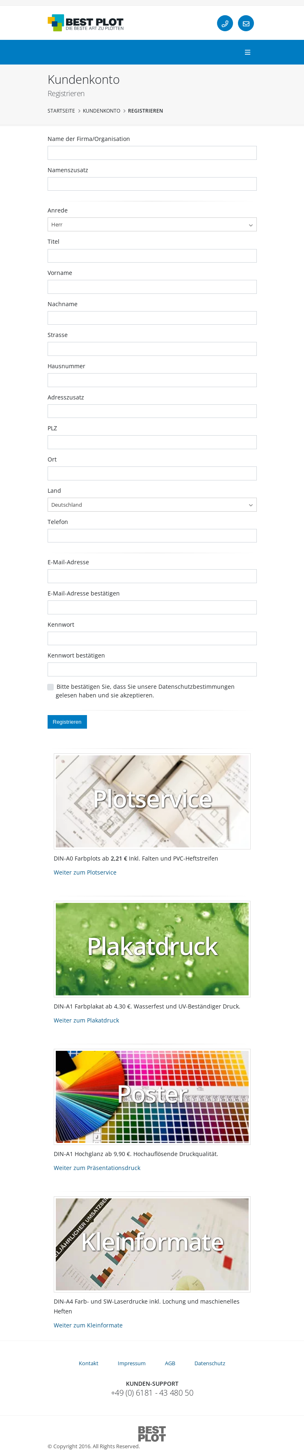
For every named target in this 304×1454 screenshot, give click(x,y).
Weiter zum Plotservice (85, 872)
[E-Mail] (246, 23)
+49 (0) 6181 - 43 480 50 (152, 1392)
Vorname (60, 273)
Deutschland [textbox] (66, 504)
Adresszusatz (66, 397)
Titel (53, 241)
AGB (170, 1363)
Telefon (58, 522)
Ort (52, 459)
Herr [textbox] (56, 224)
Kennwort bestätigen (76, 655)
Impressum (132, 1363)
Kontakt (88, 1363)
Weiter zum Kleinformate (88, 1325)
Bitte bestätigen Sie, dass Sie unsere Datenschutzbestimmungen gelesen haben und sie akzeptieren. (145, 691)
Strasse (58, 335)
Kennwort (61, 624)
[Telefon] (225, 23)
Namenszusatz (68, 170)
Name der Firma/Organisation (89, 139)
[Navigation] (247, 52)
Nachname (63, 304)
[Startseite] (85, 23)
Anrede (58, 210)
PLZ (52, 428)
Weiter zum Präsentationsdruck (97, 1168)
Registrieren (67, 722)
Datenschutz (209, 1363)
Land (54, 490)
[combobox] (152, 224)
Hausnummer (66, 366)
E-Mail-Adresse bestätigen (84, 593)
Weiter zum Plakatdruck (86, 1020)
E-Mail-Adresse (68, 562)
